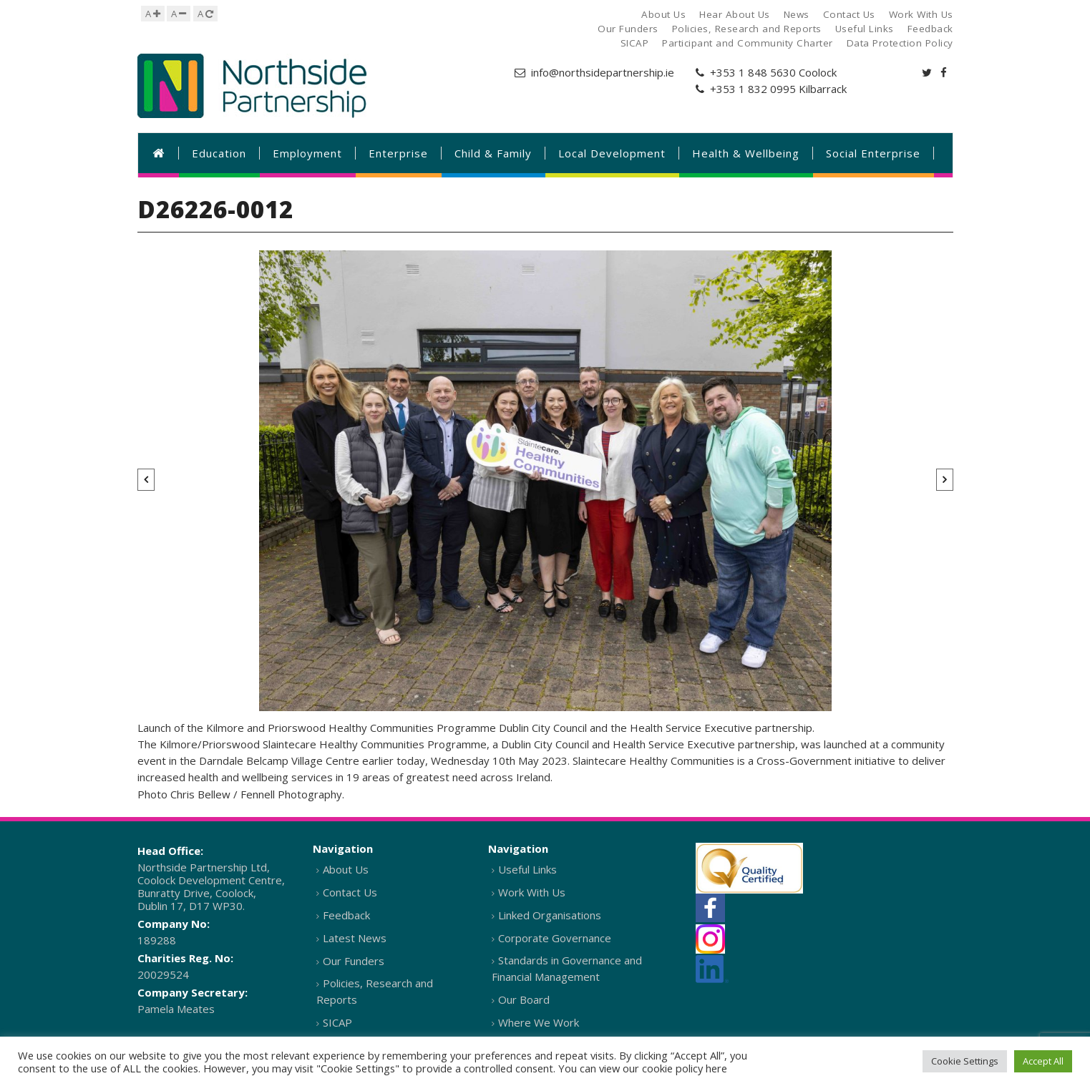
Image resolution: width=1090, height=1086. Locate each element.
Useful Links (527, 869)
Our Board (524, 999)
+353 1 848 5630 (753, 72)
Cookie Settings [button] (964, 1061)
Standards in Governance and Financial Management (567, 968)
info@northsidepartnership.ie (602, 72)
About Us (346, 869)
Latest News (354, 938)
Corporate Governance (554, 938)
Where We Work (538, 1022)
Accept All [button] (1043, 1061)
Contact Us (350, 892)
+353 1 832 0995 (753, 89)
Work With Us (531, 892)
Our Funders (353, 961)
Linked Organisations (549, 915)
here (716, 1068)
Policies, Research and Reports (374, 991)
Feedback (346, 915)
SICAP (337, 1022)
